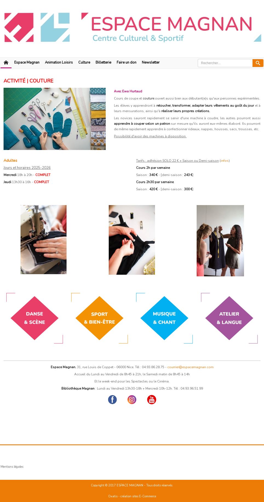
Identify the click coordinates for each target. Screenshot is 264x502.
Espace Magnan (26, 62)
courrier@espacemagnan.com (190, 367)
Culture (84, 62)
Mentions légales (12, 467)
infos (225, 160)
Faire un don (126, 62)
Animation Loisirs (59, 62)
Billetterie (103, 62)
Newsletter (151, 62)
